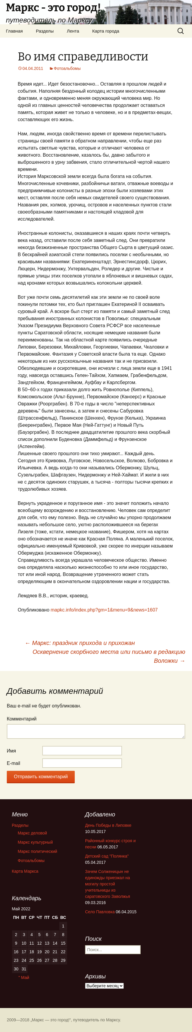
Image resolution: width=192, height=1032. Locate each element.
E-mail (13, 763)
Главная (14, 30)
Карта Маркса (25, 871)
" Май (23, 977)
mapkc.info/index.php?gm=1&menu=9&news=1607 (104, 609)
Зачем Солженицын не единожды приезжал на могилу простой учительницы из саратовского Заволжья (107, 884)
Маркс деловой (32, 833)
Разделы (45, 30)
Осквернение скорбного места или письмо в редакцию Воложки (108, 656)
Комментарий (22, 718)
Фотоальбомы (67, 68)
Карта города (105, 30)
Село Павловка (100, 911)
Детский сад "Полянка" (107, 856)
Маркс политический (37, 851)
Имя (11, 750)
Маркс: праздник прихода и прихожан (80, 643)
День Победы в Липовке (108, 825)
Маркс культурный (35, 842)
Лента (73, 30)
